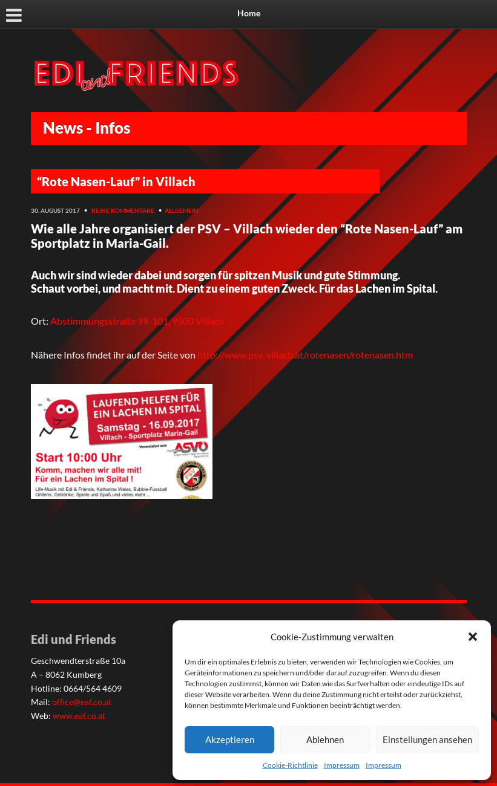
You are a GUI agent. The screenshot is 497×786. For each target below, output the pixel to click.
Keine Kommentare (122, 210)
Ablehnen (325, 739)
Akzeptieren (229, 739)
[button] (473, 637)
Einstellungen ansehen (427, 739)
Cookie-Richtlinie (290, 765)
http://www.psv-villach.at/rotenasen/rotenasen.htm (305, 354)
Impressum (342, 765)
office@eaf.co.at (81, 702)
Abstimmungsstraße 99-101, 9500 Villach (137, 320)
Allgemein (182, 210)
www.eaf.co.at (79, 715)
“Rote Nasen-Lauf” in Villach (116, 181)
